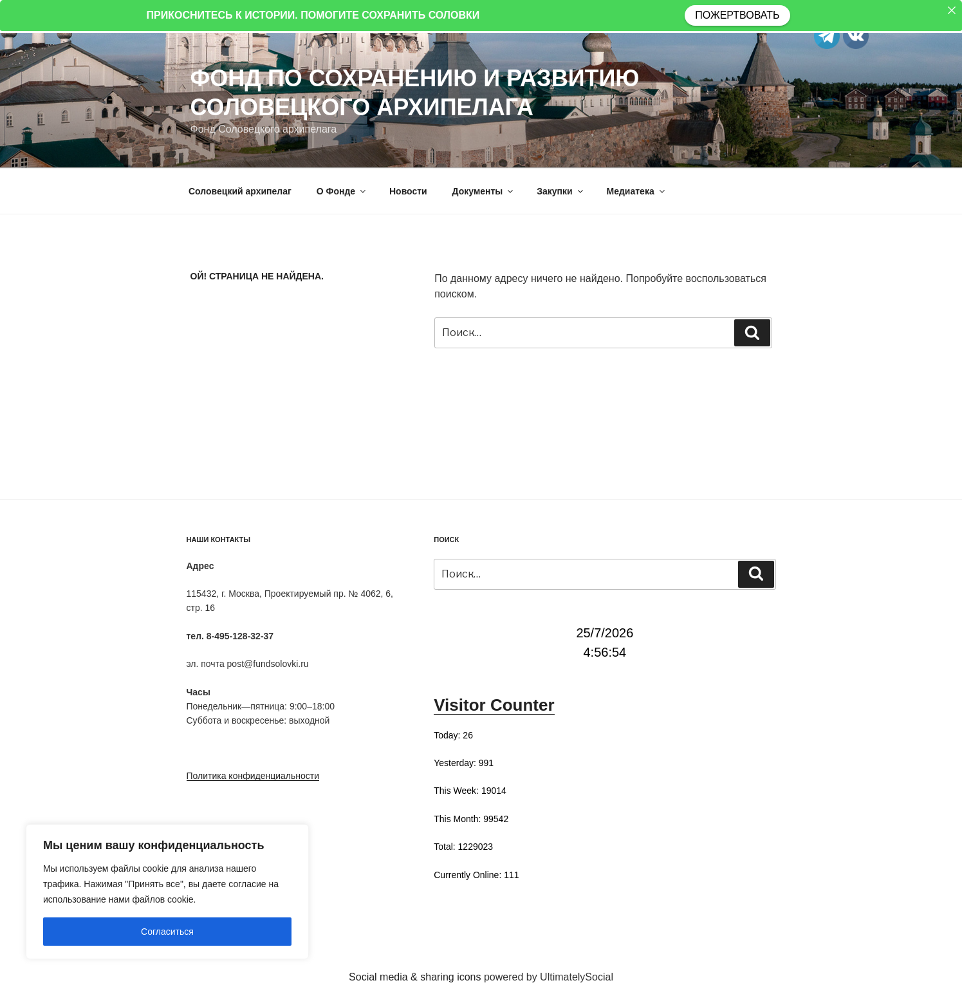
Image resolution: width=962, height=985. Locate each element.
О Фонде (342, 191)
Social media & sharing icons (416, 976)
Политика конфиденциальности (253, 776)
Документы (483, 191)
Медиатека (637, 191)
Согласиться (167, 931)
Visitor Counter (494, 705)
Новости (408, 191)
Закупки (560, 191)
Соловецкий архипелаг (240, 191)
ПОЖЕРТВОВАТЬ (737, 15)
